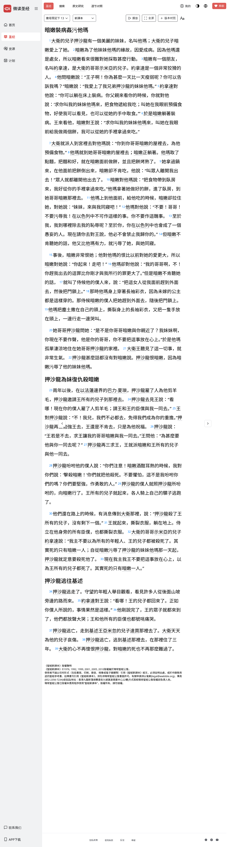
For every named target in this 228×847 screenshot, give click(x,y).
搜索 (62, 6)
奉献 (219, 6)
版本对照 (176, 18)
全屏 (157, 18)
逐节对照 (97, 6)
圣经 (48, 6)
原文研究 (78, 6)
